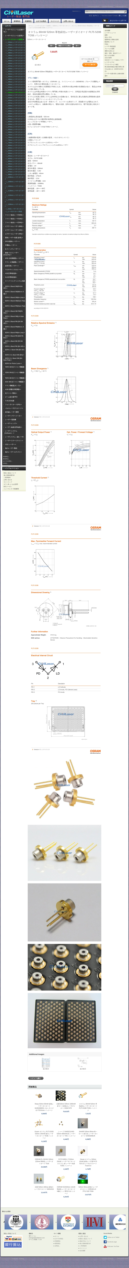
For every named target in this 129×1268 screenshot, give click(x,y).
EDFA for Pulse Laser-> (13, 363)
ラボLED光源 (9, 401)
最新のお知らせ (109, 51)
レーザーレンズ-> (11, 423)
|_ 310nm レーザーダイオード (15, 47)
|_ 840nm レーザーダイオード (15, 153)
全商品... (5, 463)
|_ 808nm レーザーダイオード (15, 145)
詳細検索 (115, 92)
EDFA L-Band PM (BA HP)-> (15, 346)
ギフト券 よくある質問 (11, 484)
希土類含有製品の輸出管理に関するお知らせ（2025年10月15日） (114, 69)
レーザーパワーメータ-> (13, 416)
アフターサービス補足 (112, 64)
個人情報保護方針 (9, 475)
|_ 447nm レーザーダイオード (15, 66)
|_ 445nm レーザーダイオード (15, 63)
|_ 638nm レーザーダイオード (15, 105)
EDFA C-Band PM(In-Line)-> (15, 332)
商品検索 (109, 81)
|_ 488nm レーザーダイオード (15, 79)
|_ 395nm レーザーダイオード (15, 55)
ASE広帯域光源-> (11, 273)
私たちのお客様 (109, 55)
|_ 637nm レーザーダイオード (15, 103)
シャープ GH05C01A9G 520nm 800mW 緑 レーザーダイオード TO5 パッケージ (66, 1134)
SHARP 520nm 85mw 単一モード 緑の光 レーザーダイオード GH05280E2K (88, 1134)
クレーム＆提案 (109, 48)
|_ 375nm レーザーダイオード (15, 50)
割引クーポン (8, 486)
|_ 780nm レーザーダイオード (15, 137)
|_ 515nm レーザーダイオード (15, 90)
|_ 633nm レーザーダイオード (15, 97)
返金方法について (85, 1241)
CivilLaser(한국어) (120, 6)
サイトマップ (8, 482)
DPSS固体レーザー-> (12, 241)
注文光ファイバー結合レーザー (114, 60)
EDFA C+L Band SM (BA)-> (14, 355)
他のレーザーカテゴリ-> (13, 452)
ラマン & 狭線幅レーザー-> (14, 262)
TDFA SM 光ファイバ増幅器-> (15, 378)
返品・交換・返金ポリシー (113, 53)
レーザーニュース (110, 33)
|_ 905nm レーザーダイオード (15, 166)
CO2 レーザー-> (10, 444)
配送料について (109, 42)
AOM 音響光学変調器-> (13, 389)
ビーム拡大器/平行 (11, 397)
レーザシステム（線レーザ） (15, 437)
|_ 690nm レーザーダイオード (15, 132)
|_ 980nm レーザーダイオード (15, 174)
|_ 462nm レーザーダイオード (15, 74)
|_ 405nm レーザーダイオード (15, 58)
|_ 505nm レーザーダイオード (15, 84)
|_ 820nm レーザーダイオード (15, 148)
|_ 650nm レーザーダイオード (15, 113)
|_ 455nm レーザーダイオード (15, 71)
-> (14, 39)
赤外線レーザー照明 (12, 412)
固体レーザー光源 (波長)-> (14, 238)
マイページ (55, 21)
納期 (106, 35)
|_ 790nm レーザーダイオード (15, 142)
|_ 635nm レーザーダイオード (15, 100)
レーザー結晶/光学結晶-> (13, 427)
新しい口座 (122, 15)
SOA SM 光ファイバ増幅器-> (15, 382)
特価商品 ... (6, 456)
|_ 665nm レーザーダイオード (15, 124)
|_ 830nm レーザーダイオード (15, 150)
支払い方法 (108, 37)
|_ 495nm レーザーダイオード (15, 82)
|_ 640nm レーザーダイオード (15, 111)
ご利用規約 (7, 477)
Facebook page (110, 1242)
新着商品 (17, 21)
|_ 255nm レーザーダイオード (15, 42)
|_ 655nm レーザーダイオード (15, 116)
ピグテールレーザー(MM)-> (14, 226)
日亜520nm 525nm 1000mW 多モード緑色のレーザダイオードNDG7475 (66, 1106)
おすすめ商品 (41, 21)
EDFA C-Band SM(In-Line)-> (15, 297)
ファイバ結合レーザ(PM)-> (14, 222)
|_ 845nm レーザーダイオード (15, 156)
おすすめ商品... (7, 461)
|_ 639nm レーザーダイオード (15, 108)
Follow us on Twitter (111, 1237)
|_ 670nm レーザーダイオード (15, 127)
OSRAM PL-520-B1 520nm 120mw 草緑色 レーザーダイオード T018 (44, 1161)
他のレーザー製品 (11, 448)
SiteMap (21, 1258)
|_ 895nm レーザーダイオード (15, 164)
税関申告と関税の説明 (112, 39)
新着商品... (6, 459)
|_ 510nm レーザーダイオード (15, 87)
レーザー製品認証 (110, 46)
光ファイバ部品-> (11, 393)
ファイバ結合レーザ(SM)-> (14, 219)
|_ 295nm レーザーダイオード (15, 45)
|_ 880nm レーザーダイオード (15, 161)
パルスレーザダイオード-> (14, 408)
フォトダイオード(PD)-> (13, 404)
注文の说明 (108, 57)
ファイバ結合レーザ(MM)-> (14, 215)
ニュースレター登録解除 (11, 489)
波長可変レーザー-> (12, 266)
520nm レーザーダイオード (61, 25)
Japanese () (75, 11)
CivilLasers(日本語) (94, 6)
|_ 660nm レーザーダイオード (15, 121)
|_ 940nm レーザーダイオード (15, 169)
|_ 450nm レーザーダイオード (15, 68)
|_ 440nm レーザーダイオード (15, 60)
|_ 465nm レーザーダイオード (15, 76)
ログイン (96, 15)
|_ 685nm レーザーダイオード (15, 129)
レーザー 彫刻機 (10, 420)
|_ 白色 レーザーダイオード (15, 209)
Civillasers (15, 1258)
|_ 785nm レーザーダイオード (15, 140)
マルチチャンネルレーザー (14, 270)
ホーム (6, 21)
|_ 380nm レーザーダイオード (15, 53)
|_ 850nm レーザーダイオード (15, 158)
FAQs (106, 44)
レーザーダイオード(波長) (43, 25)
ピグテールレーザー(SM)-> (14, 230)
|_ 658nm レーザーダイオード (15, 119)
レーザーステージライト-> (14, 441)
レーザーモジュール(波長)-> (14, 36)
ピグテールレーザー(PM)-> (14, 234)
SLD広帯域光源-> (11, 277)
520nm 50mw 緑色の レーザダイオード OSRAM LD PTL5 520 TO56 (88, 1189)
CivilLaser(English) (107, 6)
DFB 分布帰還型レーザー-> (14, 258)
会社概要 (107, 30)
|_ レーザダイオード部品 (14, 211)
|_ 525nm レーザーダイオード (15, 95)
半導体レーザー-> (11, 245)
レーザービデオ (109, 62)
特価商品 (28, 21)
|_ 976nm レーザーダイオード (15, 172)
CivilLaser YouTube (111, 1246)
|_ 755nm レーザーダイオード (15, 135)
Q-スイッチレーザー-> (12, 249)
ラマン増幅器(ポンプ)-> (13, 386)
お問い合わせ (68, 21)
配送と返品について (10, 473)
